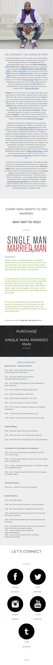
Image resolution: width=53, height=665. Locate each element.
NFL (36, 80)
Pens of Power (21, 136)
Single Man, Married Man (27, 127)
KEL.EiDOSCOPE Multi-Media (17, 181)
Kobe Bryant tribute (26, 73)
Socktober (15, 114)
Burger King (29, 80)
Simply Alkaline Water (34, 151)
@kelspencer (37, 591)
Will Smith (22, 71)
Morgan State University (22, 155)
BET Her (41, 129)
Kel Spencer (15, 591)
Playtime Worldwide (32, 88)
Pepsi (10, 82)
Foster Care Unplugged (35, 119)
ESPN (7, 73)
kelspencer (15, 619)
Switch (8, 71)
